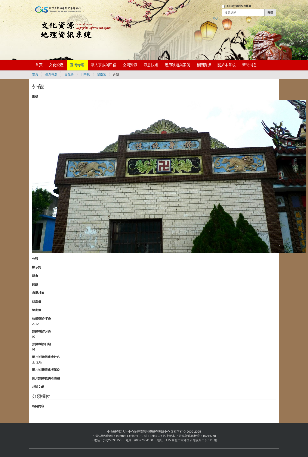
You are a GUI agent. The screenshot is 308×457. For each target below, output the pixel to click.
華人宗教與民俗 (103, 65)
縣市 (35, 275)
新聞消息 (249, 65)
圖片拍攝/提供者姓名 (46, 357)
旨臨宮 (101, 74)
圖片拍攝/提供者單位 (46, 369)
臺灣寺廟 (77, 65)
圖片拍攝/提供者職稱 (46, 378)
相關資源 (204, 65)
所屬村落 (38, 293)
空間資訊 (130, 65)
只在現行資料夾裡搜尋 (238, 5)
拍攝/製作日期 (41, 344)
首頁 (39, 65)
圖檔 (35, 96)
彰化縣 (69, 74)
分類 (35, 258)
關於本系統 (227, 65)
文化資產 (56, 65)
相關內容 (38, 406)
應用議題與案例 (177, 65)
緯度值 (36, 310)
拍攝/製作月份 (41, 331)
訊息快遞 (151, 65)
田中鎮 (85, 74)
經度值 (36, 301)
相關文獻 (38, 386)
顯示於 (36, 267)
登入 (216, 18)
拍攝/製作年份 (41, 318)
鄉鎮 (35, 284)
